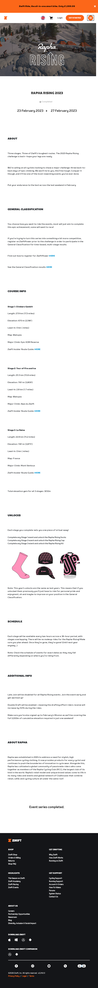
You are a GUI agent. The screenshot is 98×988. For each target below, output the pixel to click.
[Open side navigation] (90, 18)
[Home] (6, 18)
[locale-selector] (43, 18)
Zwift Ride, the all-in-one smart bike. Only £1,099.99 (47, 6)
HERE (52, 256)
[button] (95, 6)
